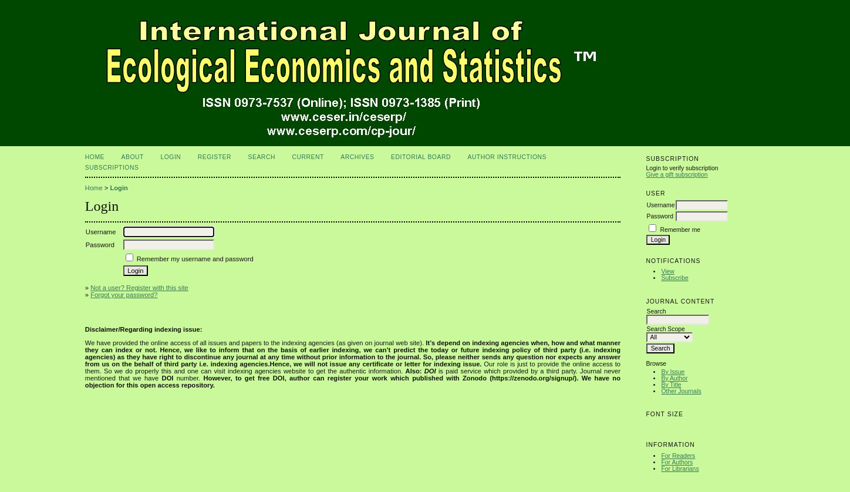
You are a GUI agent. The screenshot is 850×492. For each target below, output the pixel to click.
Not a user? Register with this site (139, 287)
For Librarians (680, 469)
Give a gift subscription (676, 174)
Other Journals (681, 391)
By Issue (672, 372)
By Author (674, 378)
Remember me (680, 230)
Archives (357, 157)
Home (94, 157)
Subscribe (674, 278)
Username (660, 205)
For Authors (677, 462)
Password (659, 216)
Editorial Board (421, 157)
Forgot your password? (123, 294)
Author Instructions (507, 157)
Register (214, 157)
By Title (671, 385)
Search (261, 157)
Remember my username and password (195, 258)
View (667, 271)
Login (170, 157)
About (133, 157)
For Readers (678, 456)
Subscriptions (112, 167)
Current (307, 157)
